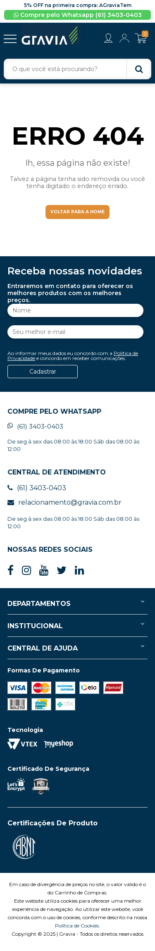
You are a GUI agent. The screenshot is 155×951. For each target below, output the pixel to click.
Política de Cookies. (77, 931)
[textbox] (77, 69)
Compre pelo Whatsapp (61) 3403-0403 (78, 15)
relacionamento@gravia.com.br (64, 508)
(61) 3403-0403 (35, 432)
